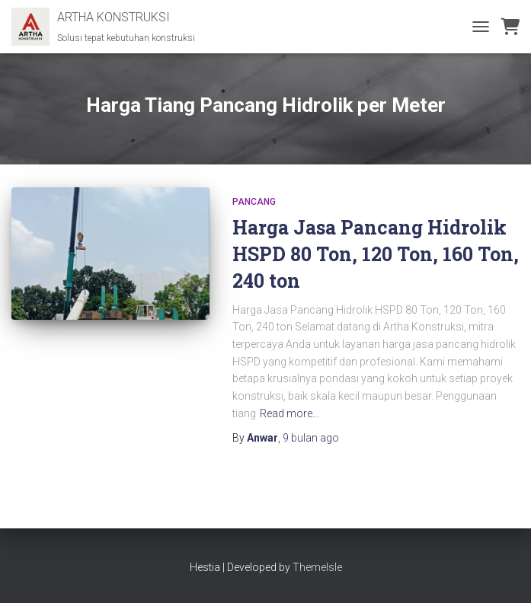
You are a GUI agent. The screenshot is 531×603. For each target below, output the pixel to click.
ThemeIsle (317, 567)
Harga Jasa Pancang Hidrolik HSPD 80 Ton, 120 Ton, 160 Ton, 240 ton (375, 254)
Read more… (289, 413)
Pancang (254, 201)
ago (311, 438)
